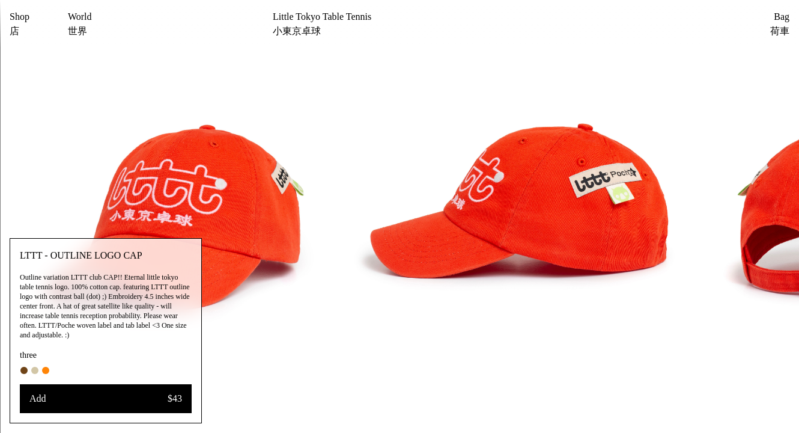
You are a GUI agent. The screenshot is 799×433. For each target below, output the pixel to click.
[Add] (106, 398)
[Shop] (19, 24)
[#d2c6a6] (35, 370)
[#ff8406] (45, 370)
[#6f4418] (24, 370)
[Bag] (762, 24)
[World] (80, 24)
